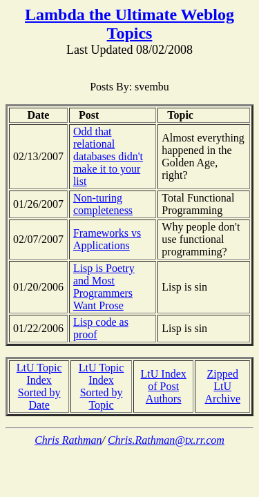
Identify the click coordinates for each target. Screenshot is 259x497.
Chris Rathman (68, 440)
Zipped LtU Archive (222, 386)
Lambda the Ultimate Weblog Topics (129, 24)
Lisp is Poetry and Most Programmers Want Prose (104, 286)
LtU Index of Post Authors (163, 386)
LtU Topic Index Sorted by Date (39, 386)
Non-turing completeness (103, 204)
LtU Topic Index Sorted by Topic (101, 386)
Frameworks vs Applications (107, 239)
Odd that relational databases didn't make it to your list (108, 156)
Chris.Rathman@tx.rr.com (166, 440)
